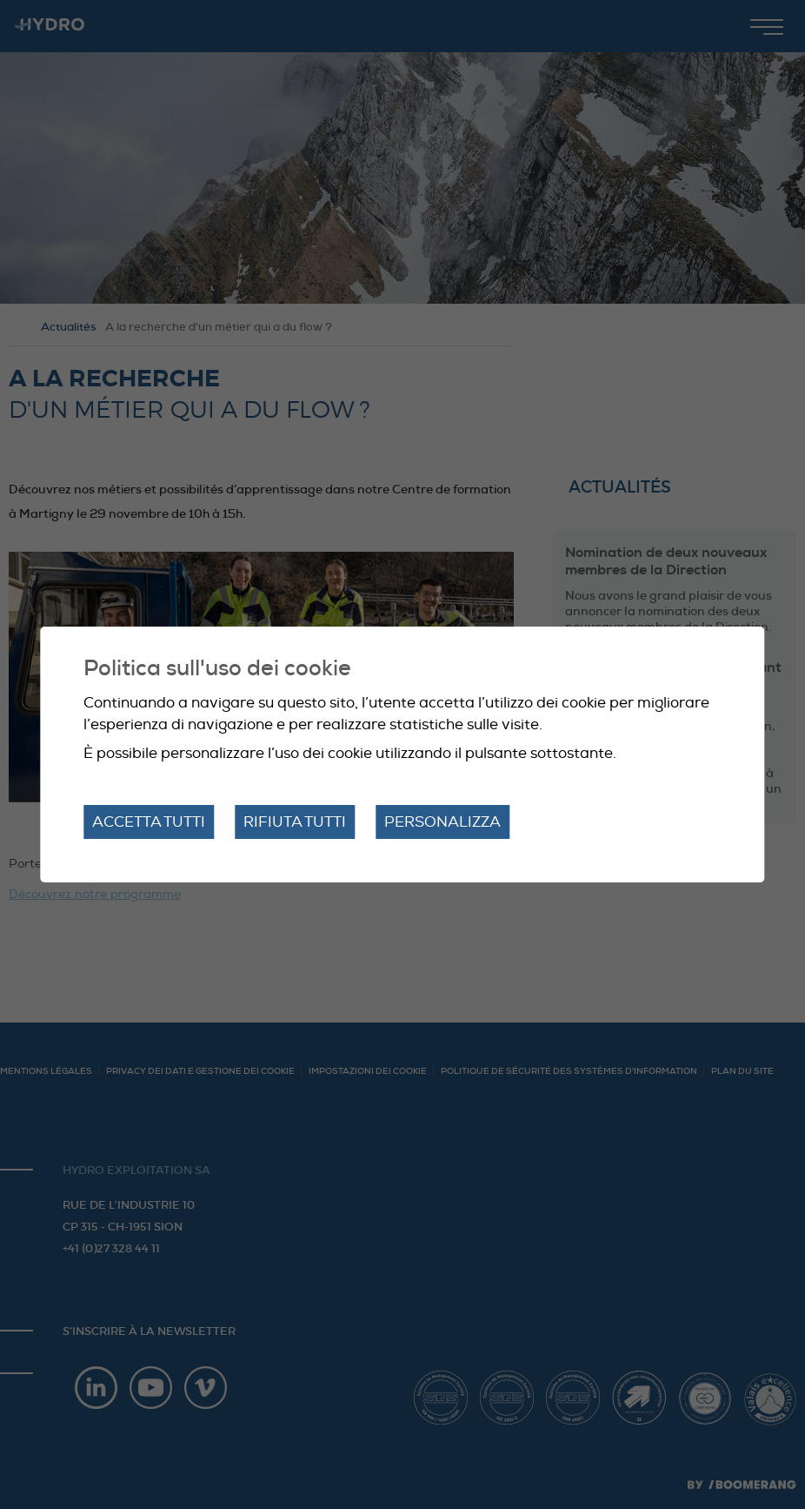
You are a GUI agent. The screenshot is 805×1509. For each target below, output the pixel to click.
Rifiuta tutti (294, 822)
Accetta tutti (148, 822)
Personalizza (442, 822)
